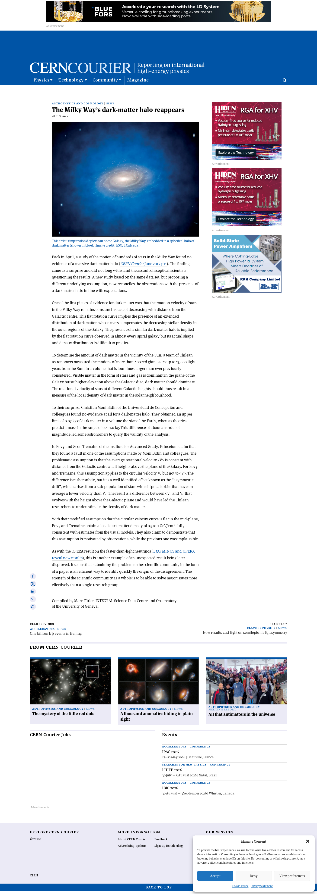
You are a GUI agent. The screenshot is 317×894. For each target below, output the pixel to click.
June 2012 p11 (143, 266)
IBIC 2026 (170, 790)
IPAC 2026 (170, 754)
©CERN (35, 842)
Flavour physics (261, 631)
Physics (41, 91)
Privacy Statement (262, 886)
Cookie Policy (240, 886)
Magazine (138, 91)
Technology (71, 91)
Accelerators (42, 632)
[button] (307, 841)
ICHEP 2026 (172, 772)
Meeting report (222, 712)
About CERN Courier (132, 842)
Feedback (161, 842)
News (110, 106)
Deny (254, 876)
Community (105, 91)
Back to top (158, 890)
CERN (34, 878)
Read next (278, 627)
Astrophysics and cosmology (77, 106)
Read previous (42, 627)
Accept (215, 876)
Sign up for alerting (168, 848)
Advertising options (132, 848)
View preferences (292, 876)
